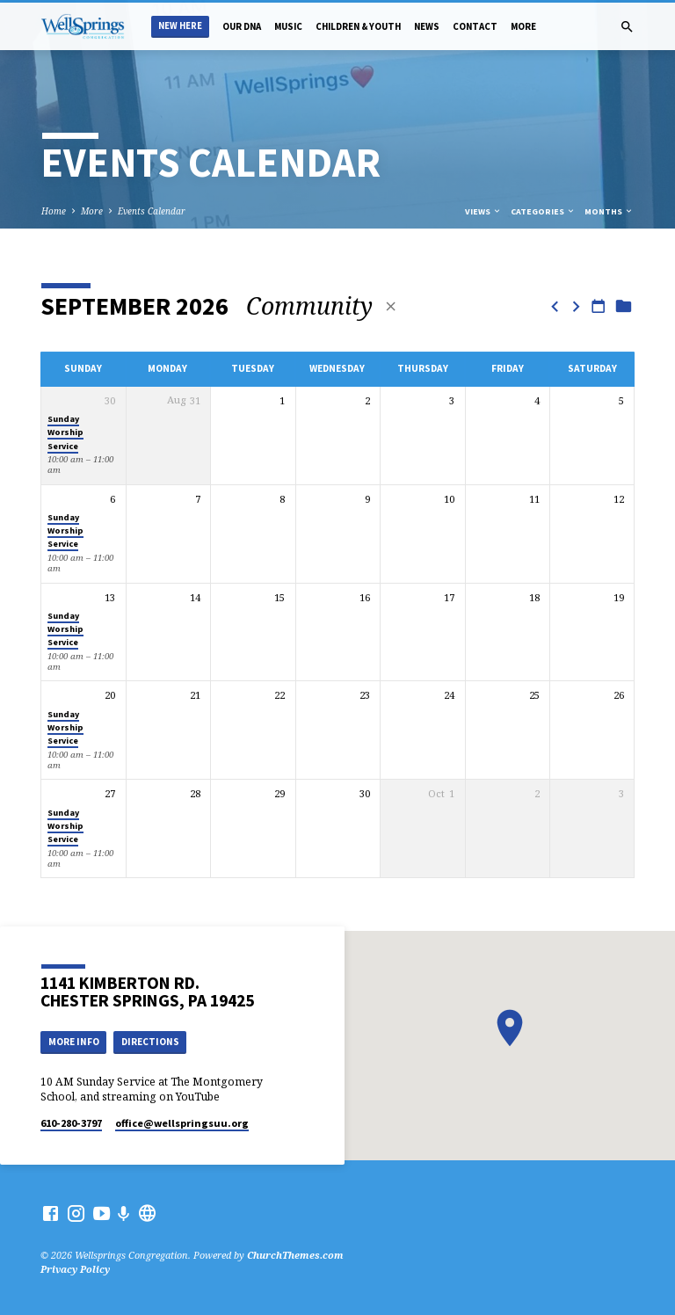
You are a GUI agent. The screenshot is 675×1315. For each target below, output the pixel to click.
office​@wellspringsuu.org (182, 1123)
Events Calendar (151, 211)
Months (609, 211)
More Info (73, 1041)
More (523, 26)
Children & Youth (358, 26)
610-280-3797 (71, 1123)
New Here (180, 26)
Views (483, 211)
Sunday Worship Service (65, 432)
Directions (150, 1041)
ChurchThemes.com (295, 1254)
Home (53, 211)
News (426, 26)
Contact (475, 26)
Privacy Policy (75, 1268)
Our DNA (241, 26)
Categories (543, 211)
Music (288, 26)
